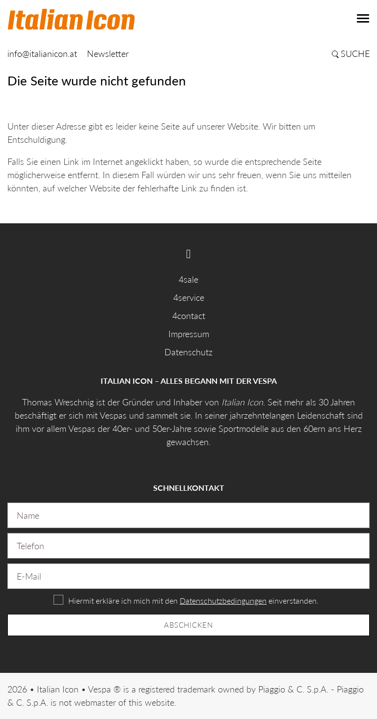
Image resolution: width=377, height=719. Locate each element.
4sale (188, 279)
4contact (188, 315)
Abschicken (188, 624)
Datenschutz (188, 351)
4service (188, 297)
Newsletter (108, 53)
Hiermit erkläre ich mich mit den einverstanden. (193, 600)
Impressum (188, 333)
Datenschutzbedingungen (223, 600)
